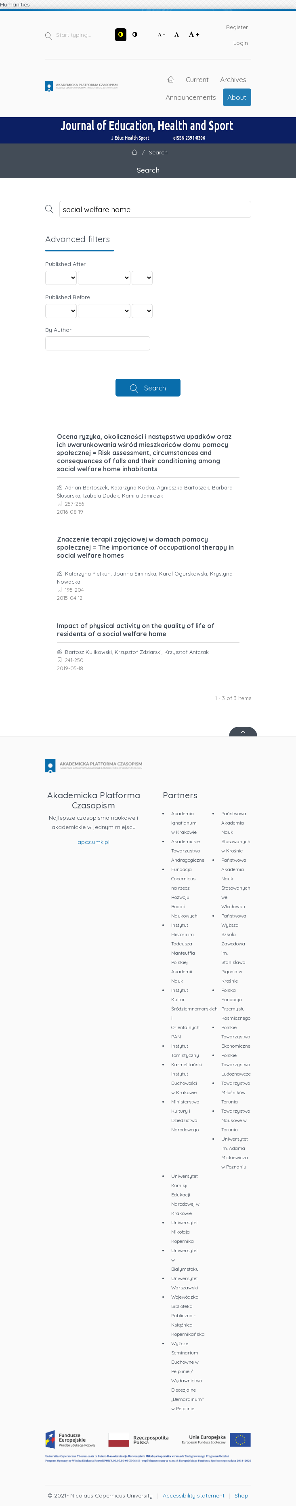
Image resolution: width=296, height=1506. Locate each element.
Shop (241, 1495)
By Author (58, 329)
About (236, 97)
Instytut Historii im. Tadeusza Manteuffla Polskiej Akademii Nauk (183, 953)
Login (240, 42)
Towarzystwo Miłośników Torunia (235, 1092)
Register (237, 27)
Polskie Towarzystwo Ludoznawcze (236, 1064)
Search (155, 387)
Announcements (191, 97)
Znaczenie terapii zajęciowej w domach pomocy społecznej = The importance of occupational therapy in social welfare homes (145, 547)
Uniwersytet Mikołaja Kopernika (184, 1231)
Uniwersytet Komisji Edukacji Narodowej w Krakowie (185, 1194)
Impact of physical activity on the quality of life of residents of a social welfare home (135, 630)
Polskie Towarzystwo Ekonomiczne (235, 1036)
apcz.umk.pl (93, 842)
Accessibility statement (194, 1495)
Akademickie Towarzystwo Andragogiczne (187, 850)
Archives (233, 79)
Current (197, 79)
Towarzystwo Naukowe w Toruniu (235, 1120)
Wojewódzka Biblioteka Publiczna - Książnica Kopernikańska (188, 1315)
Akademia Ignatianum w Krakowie (184, 822)
